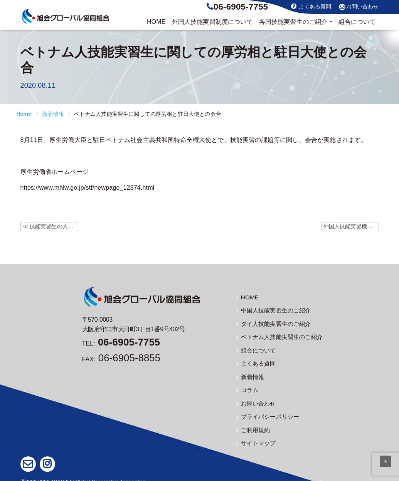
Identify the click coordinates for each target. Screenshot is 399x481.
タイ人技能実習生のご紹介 (271, 322)
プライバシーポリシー (266, 411)
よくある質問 (311, 6)
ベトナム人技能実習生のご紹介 (276, 335)
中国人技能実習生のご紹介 (271, 310)
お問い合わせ (359, 7)
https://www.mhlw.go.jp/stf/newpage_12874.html (87, 187)
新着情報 (53, 114)
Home (24, 114)
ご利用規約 (252, 424)
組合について (357, 21)
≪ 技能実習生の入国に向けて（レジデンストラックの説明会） (50, 226)
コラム (247, 386)
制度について (212, 22)
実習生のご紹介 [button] (293, 22)
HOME (156, 21)
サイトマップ (255, 437)
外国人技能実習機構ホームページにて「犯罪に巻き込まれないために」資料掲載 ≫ (351, 226)
